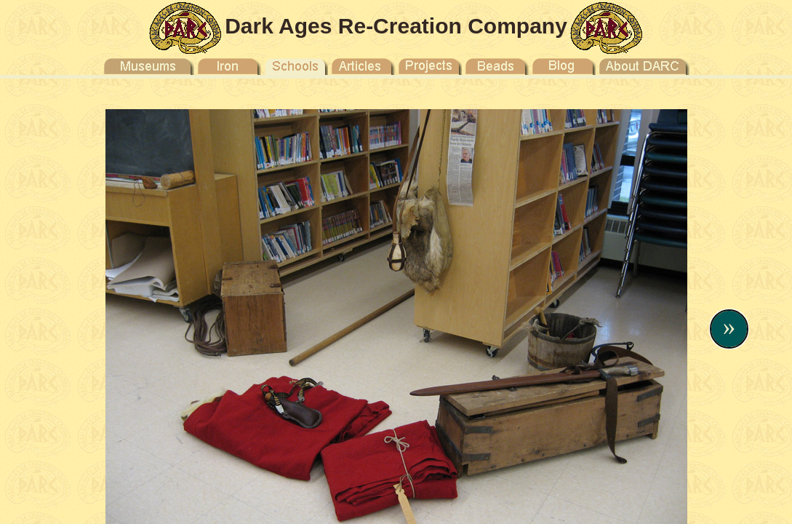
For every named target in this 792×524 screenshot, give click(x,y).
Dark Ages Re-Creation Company (396, 26)
